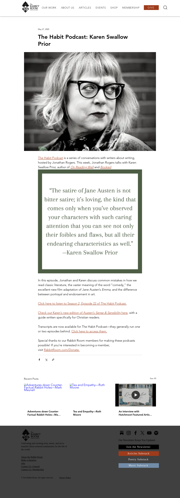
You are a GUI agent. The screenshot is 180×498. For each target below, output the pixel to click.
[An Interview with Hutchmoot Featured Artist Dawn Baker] (135, 395)
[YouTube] (149, 433)
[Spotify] (156, 433)
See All (153, 378)
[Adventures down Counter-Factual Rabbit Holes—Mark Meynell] (44, 395)
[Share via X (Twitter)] (46, 359)
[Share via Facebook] (39, 359)
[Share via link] (53, 359)
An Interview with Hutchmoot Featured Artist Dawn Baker (134, 413)
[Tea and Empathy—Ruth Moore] (90, 395)
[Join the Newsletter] (139, 447)
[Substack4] (121, 433)
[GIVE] (151, 7)
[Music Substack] (139, 465)
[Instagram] (128, 433)
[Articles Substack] (139, 453)
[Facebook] (135, 433)
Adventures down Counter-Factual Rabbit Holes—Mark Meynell (43, 413)
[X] (142, 433)
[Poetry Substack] (139, 459)
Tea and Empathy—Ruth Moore (87, 413)
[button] (49, 8)
